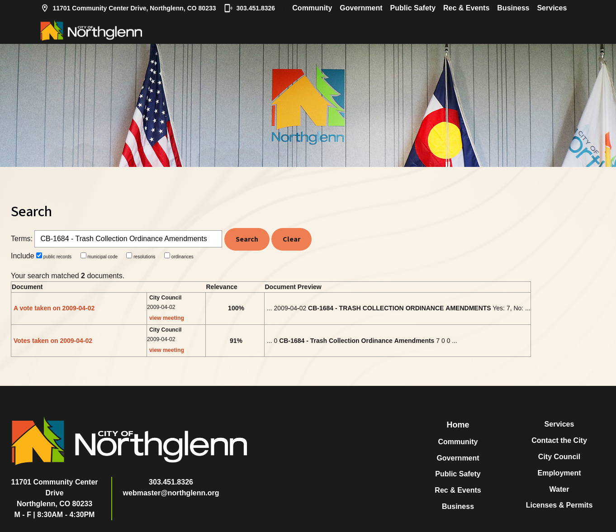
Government (361, 8)
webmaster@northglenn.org (171, 493)
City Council (559, 457)
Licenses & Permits (559, 505)
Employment (559, 473)
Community (312, 8)
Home (457, 424)
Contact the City (559, 440)
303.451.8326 (249, 8)
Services (552, 8)
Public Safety (413, 8)
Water (559, 489)
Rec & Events (466, 8)
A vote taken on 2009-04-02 (54, 308)
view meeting (166, 318)
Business (513, 8)
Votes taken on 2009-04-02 (53, 340)
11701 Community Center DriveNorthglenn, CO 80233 (54, 493)
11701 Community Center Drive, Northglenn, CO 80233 (128, 8)
